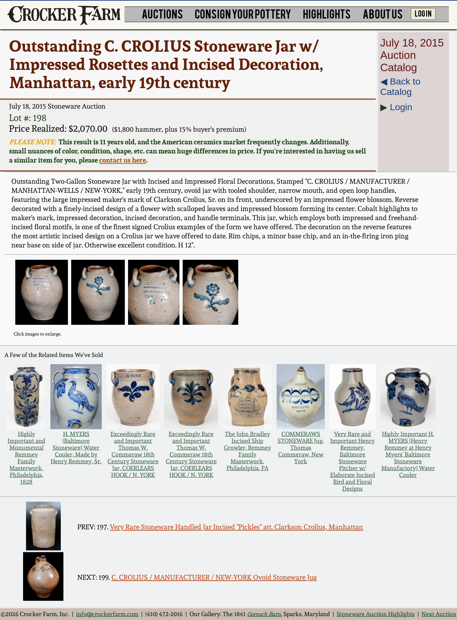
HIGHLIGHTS (327, 13)
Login (401, 107)
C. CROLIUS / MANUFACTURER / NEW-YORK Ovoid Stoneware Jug (214, 577)
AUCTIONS (162, 13)
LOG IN (423, 13)
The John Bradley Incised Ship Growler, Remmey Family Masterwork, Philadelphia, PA (247, 450)
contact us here (122, 160)
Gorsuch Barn (264, 614)
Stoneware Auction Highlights (376, 614)
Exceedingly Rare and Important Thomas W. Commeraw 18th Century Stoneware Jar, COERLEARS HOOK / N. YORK (133, 454)
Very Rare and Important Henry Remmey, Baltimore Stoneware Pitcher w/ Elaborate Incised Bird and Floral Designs (352, 461)
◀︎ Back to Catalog (400, 86)
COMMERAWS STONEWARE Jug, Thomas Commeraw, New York (301, 447)
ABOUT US (383, 13)
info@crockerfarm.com (107, 614)
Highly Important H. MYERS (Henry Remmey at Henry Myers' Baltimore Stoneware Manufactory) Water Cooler (408, 454)
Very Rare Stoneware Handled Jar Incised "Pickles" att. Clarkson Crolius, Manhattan (236, 527)
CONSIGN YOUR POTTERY (243, 13)
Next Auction (439, 614)
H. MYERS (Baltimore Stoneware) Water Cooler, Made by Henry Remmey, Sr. (76, 447)
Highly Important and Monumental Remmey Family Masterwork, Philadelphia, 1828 (26, 457)
